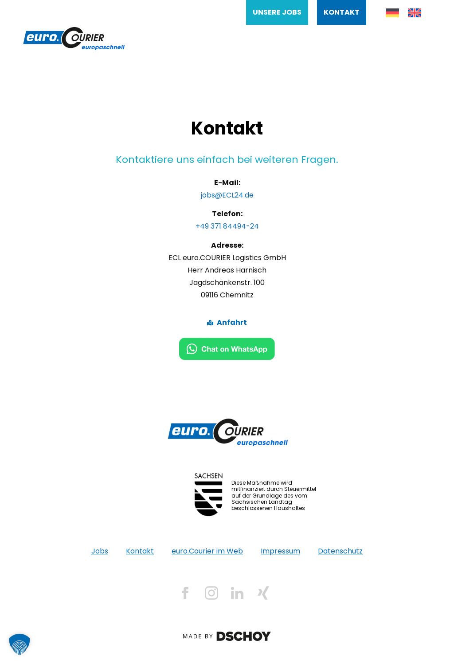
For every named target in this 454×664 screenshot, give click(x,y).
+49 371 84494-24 (227, 226)
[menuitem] (392, 13)
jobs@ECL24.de (227, 195)
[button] (19, 644)
